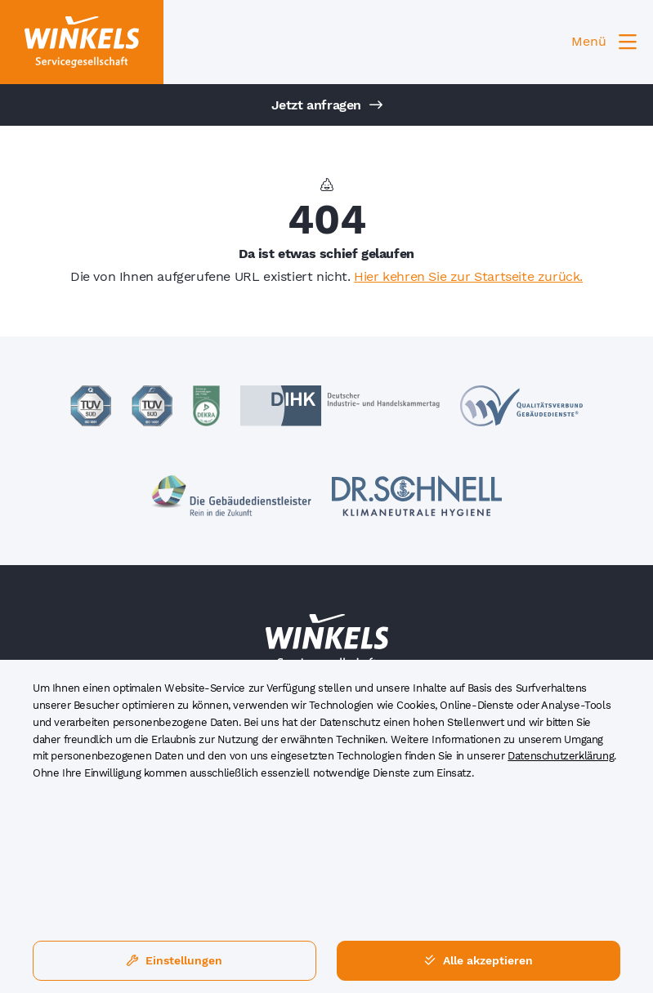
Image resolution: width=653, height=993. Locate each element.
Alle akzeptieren (478, 960)
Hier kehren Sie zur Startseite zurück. (468, 276)
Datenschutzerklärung (561, 756)
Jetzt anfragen (326, 105)
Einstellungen (174, 960)
